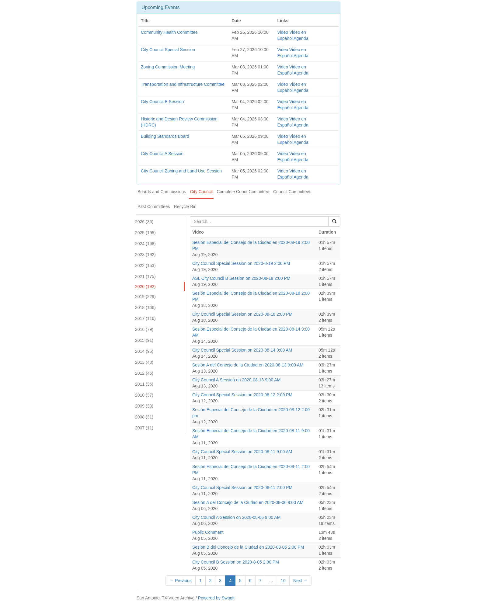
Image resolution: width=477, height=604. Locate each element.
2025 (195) (145, 232)
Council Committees (292, 191)
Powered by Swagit (216, 597)
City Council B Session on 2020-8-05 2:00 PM (235, 562)
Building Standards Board (165, 136)
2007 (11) (144, 427)
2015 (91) (144, 340)
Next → (300, 580)
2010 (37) (144, 395)
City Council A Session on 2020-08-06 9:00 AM (236, 517)
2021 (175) (145, 276)
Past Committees (154, 206)
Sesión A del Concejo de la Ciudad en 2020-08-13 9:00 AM (247, 365)
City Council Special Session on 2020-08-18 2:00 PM (242, 314)
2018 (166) (145, 307)
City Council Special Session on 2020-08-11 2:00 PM (242, 487)
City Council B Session (162, 101)
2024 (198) (145, 243)
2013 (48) (144, 362)
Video (282, 32)
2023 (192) (145, 254)
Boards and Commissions (162, 191)
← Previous (180, 580)
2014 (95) (144, 351)
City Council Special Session (168, 49)
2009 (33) (144, 406)
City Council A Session (162, 153)
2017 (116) (145, 318)
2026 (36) (144, 221)
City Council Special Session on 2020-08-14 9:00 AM (242, 350)
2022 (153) (145, 265)
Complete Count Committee (243, 191)
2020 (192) (145, 286)
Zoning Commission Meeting (168, 66)
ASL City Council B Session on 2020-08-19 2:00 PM (241, 278)
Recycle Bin (185, 206)
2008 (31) (144, 417)
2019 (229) (145, 296)
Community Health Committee (169, 32)
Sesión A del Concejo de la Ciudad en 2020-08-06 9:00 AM (247, 502)
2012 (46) (144, 373)
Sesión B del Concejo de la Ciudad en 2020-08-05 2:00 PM (248, 547)
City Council (201, 191)
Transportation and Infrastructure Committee (183, 84)
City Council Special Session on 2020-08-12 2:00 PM (242, 394)
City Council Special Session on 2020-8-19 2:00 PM (241, 263)
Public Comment (208, 532)
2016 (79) (144, 329)
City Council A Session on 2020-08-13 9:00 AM (236, 379)
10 (283, 580)
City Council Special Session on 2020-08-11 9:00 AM (242, 451)
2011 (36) (144, 384)
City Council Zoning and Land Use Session (181, 170)
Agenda (301, 38)
